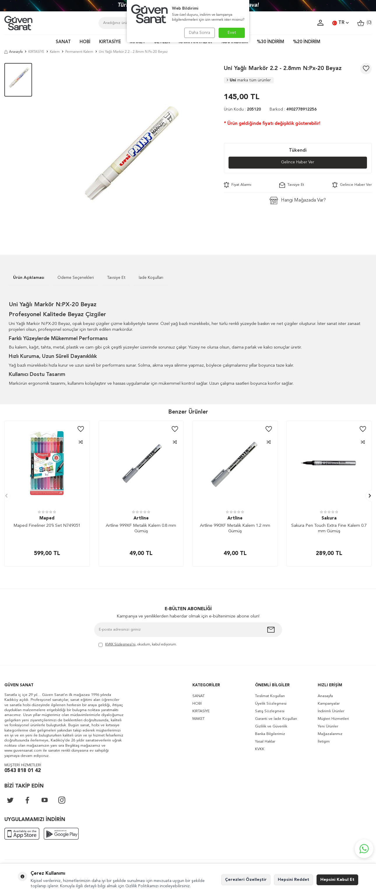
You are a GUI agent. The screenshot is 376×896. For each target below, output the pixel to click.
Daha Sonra (199, 33)
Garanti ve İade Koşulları (276, 719)
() (364, 23)
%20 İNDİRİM (306, 42)
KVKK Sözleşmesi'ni (120, 644)
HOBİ (85, 42)
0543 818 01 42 (22, 770)
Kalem (55, 52)
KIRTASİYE (110, 42)
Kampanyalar (329, 704)
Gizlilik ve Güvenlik (271, 726)
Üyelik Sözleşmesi (271, 704)
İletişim (324, 741)
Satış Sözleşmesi (269, 711)
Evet (232, 33)
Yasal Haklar (265, 741)
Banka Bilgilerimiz (270, 734)
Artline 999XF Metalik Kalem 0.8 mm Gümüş (141, 529)
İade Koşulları (151, 278)
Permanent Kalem (79, 52)
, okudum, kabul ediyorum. (138, 645)
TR (340, 23)
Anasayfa (13, 52)
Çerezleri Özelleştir (246, 880)
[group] (128, 150)
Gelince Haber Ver (297, 162)
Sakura (329, 518)
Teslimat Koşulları (270, 696)
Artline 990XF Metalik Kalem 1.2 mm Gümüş (235, 529)
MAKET (198, 719)
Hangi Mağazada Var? (298, 200)
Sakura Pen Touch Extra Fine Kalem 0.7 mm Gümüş (329, 529)
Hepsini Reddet (293, 880)
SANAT (63, 42)
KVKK (259, 749)
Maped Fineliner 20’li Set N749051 (46, 526)
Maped (47, 518)
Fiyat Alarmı (237, 185)
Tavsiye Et (291, 185)
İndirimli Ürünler (331, 711)
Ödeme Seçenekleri (75, 278)
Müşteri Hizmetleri (333, 719)
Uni (249, 80)
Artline (141, 518)
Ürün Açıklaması (28, 278)
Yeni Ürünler (328, 726)
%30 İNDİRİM (270, 42)
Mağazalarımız (330, 734)
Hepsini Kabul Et (337, 880)
